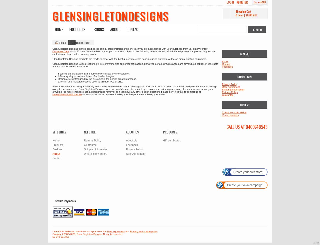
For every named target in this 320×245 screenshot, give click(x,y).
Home (59, 29)
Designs (98, 29)
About (115, 29)
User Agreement (231, 87)
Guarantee (228, 95)
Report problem (230, 115)
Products (77, 29)
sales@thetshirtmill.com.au (67, 94)
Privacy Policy (229, 84)
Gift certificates (172, 140)
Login (230, 2)
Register (242, 2)
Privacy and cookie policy (144, 231)
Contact (133, 29)
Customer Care (60, 51)
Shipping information (233, 89)
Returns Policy (230, 92)
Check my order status (234, 112)
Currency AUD (260, 2)
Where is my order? (95, 153)
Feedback (227, 66)
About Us (131, 140)
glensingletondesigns (110, 16)
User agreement (116, 231)
